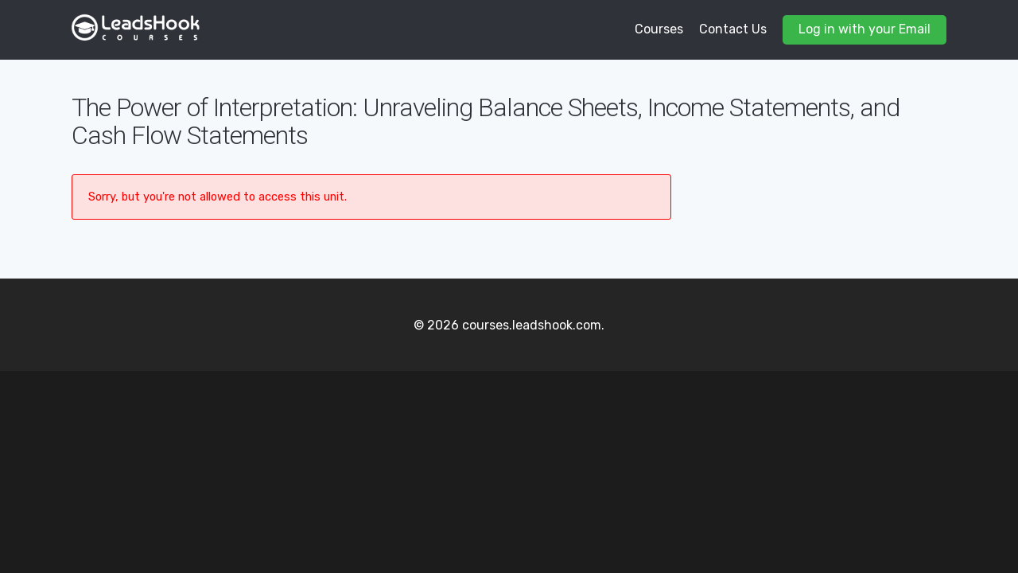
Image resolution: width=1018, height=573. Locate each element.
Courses (659, 29)
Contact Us (733, 29)
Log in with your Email (864, 29)
